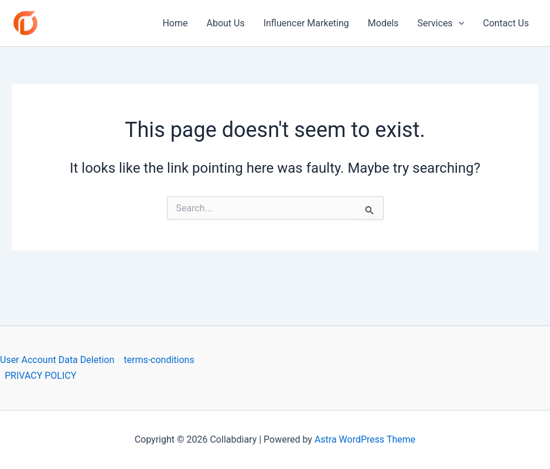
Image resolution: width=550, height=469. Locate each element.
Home (174, 23)
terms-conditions (159, 359)
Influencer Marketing (306, 23)
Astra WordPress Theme (365, 439)
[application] (458, 23)
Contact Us (506, 23)
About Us (225, 23)
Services (441, 23)
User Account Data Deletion (57, 359)
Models (383, 23)
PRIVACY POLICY (40, 375)
